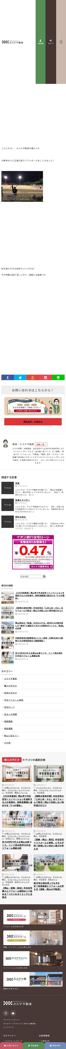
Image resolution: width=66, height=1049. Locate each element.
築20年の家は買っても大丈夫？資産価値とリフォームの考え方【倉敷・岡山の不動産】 (49, 886)
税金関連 (8, 728)
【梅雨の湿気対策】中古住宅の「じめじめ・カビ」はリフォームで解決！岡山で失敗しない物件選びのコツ (39, 609)
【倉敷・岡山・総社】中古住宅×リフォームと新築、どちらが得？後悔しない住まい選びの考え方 (49, 844)
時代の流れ (20, 517)
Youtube (13, 1013)
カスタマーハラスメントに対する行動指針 (19, 1023)
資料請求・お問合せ (33, 421)
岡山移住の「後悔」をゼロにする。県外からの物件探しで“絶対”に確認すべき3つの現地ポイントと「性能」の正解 (39, 626)
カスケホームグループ (13, 1041)
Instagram (5, 1013)
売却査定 (33, 1045)
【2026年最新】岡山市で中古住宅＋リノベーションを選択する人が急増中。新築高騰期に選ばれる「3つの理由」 (39, 595)
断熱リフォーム (21, 792)
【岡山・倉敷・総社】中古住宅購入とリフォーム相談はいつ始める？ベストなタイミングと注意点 (17, 892)
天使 (17, 483)
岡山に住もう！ (11, 735)
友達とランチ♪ (22, 500)
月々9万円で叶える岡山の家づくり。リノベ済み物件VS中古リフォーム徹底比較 (39, 654)
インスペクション (43, 787)
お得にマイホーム (12, 787)
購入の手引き (10, 685)
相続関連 (8, 721)
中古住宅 (9, 792)
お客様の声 (45, 1041)
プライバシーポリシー (12, 1020)
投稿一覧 (40, 444)
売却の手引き (10, 692)
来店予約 (55, 1045)
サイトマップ (8, 1027)
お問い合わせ (11, 1045)
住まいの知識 (10, 714)
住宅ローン (9, 707)
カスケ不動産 (10, 678)
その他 (7, 742)
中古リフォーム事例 (13, 700)
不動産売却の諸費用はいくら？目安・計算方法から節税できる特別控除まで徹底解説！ (39, 639)
